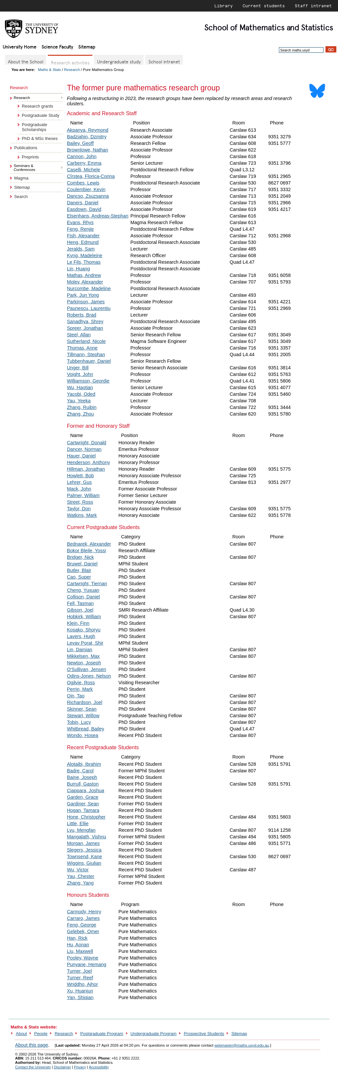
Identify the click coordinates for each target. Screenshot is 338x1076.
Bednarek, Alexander (89, 544)
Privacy (80, 1067)
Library (223, 6)
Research (72, 70)
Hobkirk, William (84, 616)
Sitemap (86, 46)
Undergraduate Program (153, 1033)
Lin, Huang (78, 268)
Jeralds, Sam (81, 249)
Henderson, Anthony (88, 462)
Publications (25, 147)
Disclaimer (62, 1067)
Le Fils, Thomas (84, 262)
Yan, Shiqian (80, 997)
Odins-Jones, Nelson (89, 676)
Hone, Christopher (86, 817)
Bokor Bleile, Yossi (86, 550)
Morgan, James (83, 843)
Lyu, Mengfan (81, 830)
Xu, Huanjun (80, 990)
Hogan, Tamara (83, 810)
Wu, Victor (78, 869)
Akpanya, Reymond (88, 130)
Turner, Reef (80, 977)
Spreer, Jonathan (85, 328)
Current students (264, 6)
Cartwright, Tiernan (87, 583)
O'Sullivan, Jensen (86, 669)
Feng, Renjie (80, 229)
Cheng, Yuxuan (83, 590)
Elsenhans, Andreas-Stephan (97, 216)
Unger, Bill (78, 367)
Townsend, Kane (84, 856)
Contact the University (33, 1067)
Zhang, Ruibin (82, 407)
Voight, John (80, 374)
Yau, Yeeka (79, 400)
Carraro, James (83, 918)
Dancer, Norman (84, 449)
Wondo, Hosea (82, 735)
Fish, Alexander (83, 235)
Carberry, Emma (84, 163)
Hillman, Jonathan (86, 469)
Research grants (37, 106)
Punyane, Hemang (86, 964)
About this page (31, 1045)
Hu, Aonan (78, 944)
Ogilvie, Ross (81, 682)
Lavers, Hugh (81, 636)
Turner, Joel (79, 971)
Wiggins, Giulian (84, 863)
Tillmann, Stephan (86, 354)
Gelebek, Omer (83, 931)
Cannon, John (82, 156)
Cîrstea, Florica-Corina (91, 176)
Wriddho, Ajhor (82, 984)
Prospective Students (204, 1033)
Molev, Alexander (85, 282)
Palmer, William (83, 495)
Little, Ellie (78, 823)
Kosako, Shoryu (84, 629)
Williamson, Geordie (88, 381)
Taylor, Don (79, 508)
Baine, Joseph (82, 777)
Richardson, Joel (84, 702)
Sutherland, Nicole (86, 341)
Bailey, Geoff (80, 143)
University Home (19, 46)
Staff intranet (313, 6)
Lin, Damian (79, 649)
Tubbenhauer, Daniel (89, 361)
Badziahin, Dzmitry (87, 136)
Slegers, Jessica (84, 850)
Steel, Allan (79, 334)
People (41, 1033)
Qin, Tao (75, 695)
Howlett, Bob (80, 475)
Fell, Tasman (80, 603)
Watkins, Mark (82, 515)
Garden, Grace (82, 797)
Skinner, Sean (82, 709)
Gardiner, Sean (83, 803)
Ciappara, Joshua (85, 790)
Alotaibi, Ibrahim (84, 764)
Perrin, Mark (80, 689)
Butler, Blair (79, 570)
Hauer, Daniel (81, 455)
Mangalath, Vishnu (86, 836)
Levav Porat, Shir (85, 643)
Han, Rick (77, 938)
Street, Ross (80, 502)
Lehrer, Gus (79, 482)
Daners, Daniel (82, 202)
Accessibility (99, 1067)
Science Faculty (57, 46)
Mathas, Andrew (84, 275)
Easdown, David (84, 209)
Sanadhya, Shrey (85, 321)
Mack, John (79, 488)
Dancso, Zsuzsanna (88, 196)
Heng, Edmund (83, 242)
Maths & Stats (49, 70)
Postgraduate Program (101, 1033)
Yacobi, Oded (81, 394)
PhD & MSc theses (40, 138)
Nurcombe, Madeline (89, 288)
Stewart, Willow (83, 715)
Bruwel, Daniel (82, 563)
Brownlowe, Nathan (87, 149)
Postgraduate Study (40, 115)
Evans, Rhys (80, 222)
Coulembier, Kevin (86, 189)
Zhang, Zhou (80, 414)
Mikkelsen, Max (83, 656)
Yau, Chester (80, 876)
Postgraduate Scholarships (34, 127)
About (21, 1033)
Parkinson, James (86, 301)
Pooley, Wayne (82, 957)
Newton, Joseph (84, 662)
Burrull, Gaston (83, 784)
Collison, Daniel (83, 596)
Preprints (30, 156)
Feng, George (81, 924)
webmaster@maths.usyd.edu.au (242, 1045)
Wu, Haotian (80, 387)
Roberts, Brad (81, 315)
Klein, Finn (78, 623)
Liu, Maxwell (80, 951)
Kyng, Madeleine (84, 255)
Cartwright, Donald (86, 442)
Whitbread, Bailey (85, 728)
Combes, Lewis (83, 182)
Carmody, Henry (84, 911)
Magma (21, 178)
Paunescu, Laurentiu (89, 308)
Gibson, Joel (80, 610)
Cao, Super (79, 577)
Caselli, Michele (83, 169)
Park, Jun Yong (83, 295)
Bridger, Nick (80, 557)
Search (21, 196)
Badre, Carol (80, 770)
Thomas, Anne (82, 348)
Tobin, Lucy (79, 722)
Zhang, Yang (80, 883)
